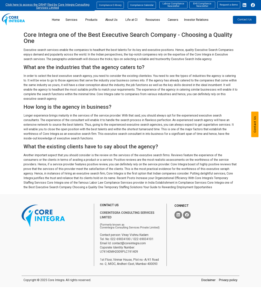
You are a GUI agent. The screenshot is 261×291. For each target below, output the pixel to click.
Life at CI (131, 20)
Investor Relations (196, 20)
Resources (152, 20)
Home (56, 20)
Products (91, 20)
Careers (173, 20)
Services (71, 20)
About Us (111, 20)
